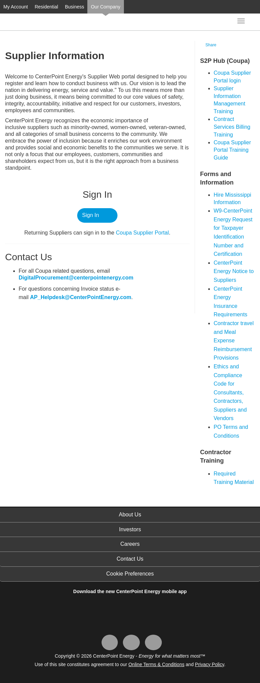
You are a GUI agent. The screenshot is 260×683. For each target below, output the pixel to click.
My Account (15, 6)
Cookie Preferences (130, 574)
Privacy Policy (209, 664)
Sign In (90, 215)
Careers (130, 544)
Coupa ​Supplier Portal (142, 233)
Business (74, 6)
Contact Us (129, 559)
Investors (130, 529)
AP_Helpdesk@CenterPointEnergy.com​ (80, 297)
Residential (46, 6)
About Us (130, 514)
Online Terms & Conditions (156, 664)
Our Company (105, 6)
